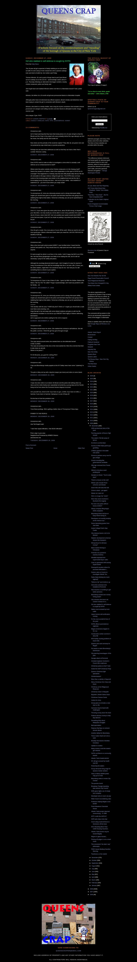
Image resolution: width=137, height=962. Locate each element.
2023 (91, 384)
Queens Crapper (39, 118)
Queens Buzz (92, 354)
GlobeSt (90, 347)
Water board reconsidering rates (101, 799)
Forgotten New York (94, 344)
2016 (91, 404)
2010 (91, 420)
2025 (91, 378)
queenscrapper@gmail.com (68, 951)
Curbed (90, 337)
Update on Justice (96, 745)
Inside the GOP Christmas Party (101, 669)
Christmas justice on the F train (100, 666)
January (94, 885)
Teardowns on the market (99, 854)
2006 (91, 894)
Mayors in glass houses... (99, 836)
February (95, 882)
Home (55, 448)
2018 (91, 398)
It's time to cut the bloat (98, 443)
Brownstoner (92, 334)
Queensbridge (59, 120)
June (93, 871)
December (95, 426)
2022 (91, 387)
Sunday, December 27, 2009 (42, 155)
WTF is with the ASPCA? (99, 816)
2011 (91, 418)
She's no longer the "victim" (99, 496)
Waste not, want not (97, 493)
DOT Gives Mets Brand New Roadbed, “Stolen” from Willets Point (98, 190)
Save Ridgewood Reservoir (96, 280)
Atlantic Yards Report (94, 332)
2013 (91, 412)
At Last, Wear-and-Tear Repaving (98, 186)
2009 (91, 423)
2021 (91, 390)
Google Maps (95, 324)
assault (34, 120)
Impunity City (92, 349)
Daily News (35, 64)
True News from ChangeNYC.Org (98, 283)
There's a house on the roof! (100, 480)
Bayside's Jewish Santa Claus (100, 694)
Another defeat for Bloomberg (100, 733)
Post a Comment (31, 445)
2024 (91, 381)
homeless (41, 120)
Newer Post (29, 448)
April (93, 877)
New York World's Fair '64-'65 (97, 276)
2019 (91, 395)
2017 (91, 401)
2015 (91, 406)
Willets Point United (94, 285)
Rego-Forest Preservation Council (98, 278)
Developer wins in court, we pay (101, 796)
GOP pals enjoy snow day (99, 819)
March (94, 880)
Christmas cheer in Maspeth (100, 692)
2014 (91, 409)
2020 (91, 392)
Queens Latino (92, 357)
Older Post (81, 448)
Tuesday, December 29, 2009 (43, 440)
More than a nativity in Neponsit (101, 679)
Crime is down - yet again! (99, 490)
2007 (91, 892)
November (95, 857)
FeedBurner (103, 128)
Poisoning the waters (97, 766)
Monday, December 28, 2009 (42, 357)
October (94, 860)
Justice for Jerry (96, 700)
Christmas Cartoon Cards (99, 697)
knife (47, 120)
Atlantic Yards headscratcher (100, 758)
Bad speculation (96, 725)
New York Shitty (93, 352)
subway (67, 120)
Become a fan (92, 250)
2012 (91, 415)
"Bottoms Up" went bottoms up (100, 582)
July (93, 869)
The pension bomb (97, 783)
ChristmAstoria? (96, 676)
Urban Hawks (92, 366)
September (95, 863)
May (93, 874)
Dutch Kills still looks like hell (100, 487)
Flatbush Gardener (93, 342)
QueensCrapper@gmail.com (96, 108)
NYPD (51, 120)
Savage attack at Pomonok (99, 658)
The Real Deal (92, 364)
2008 (91, 889)
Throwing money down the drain (101, 713)
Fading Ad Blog (92, 339)
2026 (91, 376)
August (94, 866)
